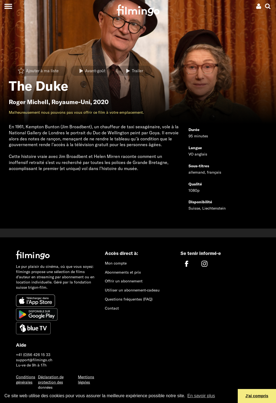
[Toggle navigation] (8, 6)
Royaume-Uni (70, 102)
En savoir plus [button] (201, 395)
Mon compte (116, 263)
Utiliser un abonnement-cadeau (132, 290)
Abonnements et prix (123, 272)
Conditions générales (25, 379)
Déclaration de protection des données (51, 382)
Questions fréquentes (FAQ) (128, 299)
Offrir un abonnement (124, 281)
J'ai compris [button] (256, 396)
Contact (112, 308)
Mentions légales (86, 379)
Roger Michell (28, 102)
